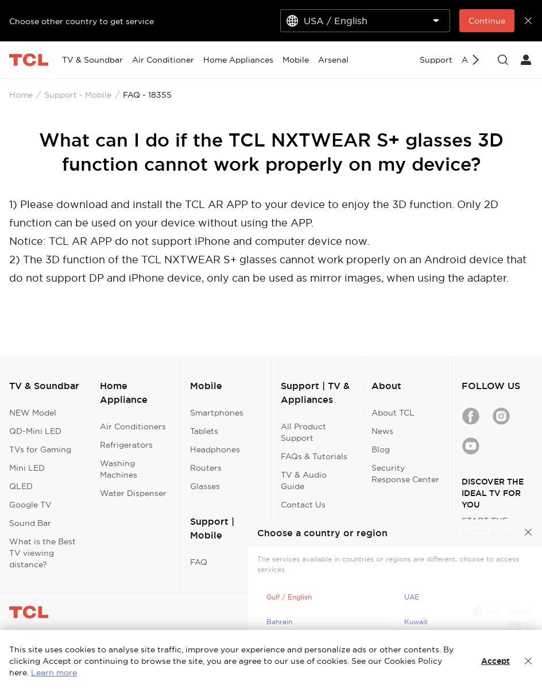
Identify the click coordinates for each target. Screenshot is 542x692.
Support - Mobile (77, 95)
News (382, 431)
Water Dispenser (133, 493)
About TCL (393, 412)
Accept (495, 661)
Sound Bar (30, 523)
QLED (21, 486)
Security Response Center (405, 474)
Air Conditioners (133, 426)
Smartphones (216, 412)
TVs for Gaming (40, 449)
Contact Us (303, 504)
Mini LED (27, 468)
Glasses (205, 486)
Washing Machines (118, 469)
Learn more (54, 672)
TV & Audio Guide (304, 480)
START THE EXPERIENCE (487, 526)
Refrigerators (126, 445)
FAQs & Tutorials (314, 456)
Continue (487, 21)
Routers (206, 468)
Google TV (30, 504)
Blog (380, 449)
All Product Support (303, 432)
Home (21, 95)
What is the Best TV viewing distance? (42, 553)
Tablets (204, 431)
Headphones (215, 449)
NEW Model (32, 412)
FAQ (198, 562)
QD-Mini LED (35, 431)
